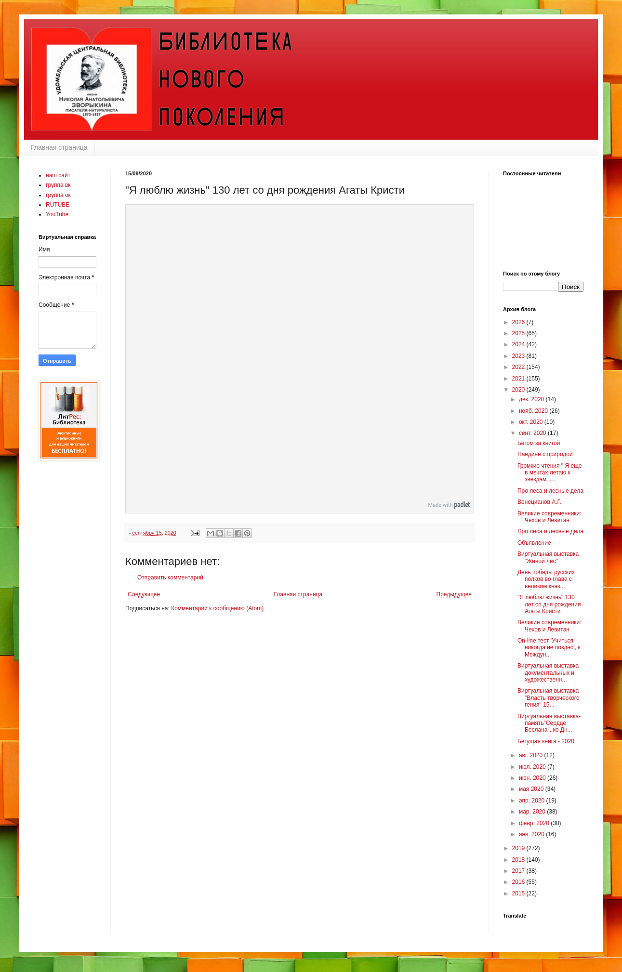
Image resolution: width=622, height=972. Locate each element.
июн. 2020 (533, 778)
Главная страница (59, 147)
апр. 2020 (532, 800)
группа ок (58, 195)
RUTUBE (57, 204)
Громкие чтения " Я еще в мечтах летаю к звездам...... (549, 472)
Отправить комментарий (170, 577)
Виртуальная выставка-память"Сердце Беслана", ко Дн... (549, 723)
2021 (519, 378)
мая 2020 (532, 789)
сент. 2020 (533, 433)
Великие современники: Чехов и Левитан (549, 517)
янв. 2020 (532, 834)
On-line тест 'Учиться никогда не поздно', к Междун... (549, 647)
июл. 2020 (533, 766)
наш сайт (58, 175)
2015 (519, 893)
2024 (519, 344)
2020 (519, 389)
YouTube (57, 214)
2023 (519, 356)
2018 (519, 859)
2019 (519, 848)
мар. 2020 (533, 811)
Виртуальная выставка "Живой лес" (548, 557)
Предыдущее (454, 594)
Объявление (534, 542)
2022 (519, 367)
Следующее (144, 594)
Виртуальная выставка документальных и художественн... (548, 672)
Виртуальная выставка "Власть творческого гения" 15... (548, 697)
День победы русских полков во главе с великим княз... (546, 579)
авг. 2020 (531, 755)
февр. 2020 (535, 823)
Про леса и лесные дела (550, 490)
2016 (519, 882)
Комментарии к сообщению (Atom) (217, 608)
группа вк (58, 185)
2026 (519, 322)
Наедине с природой (545, 454)
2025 (519, 333)
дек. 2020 (532, 399)
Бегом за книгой (538, 443)
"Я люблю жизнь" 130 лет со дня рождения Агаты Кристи (549, 604)
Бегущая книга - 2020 (545, 741)
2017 (519, 870)
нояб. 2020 (534, 410)
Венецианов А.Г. (539, 502)
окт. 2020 (531, 422)
